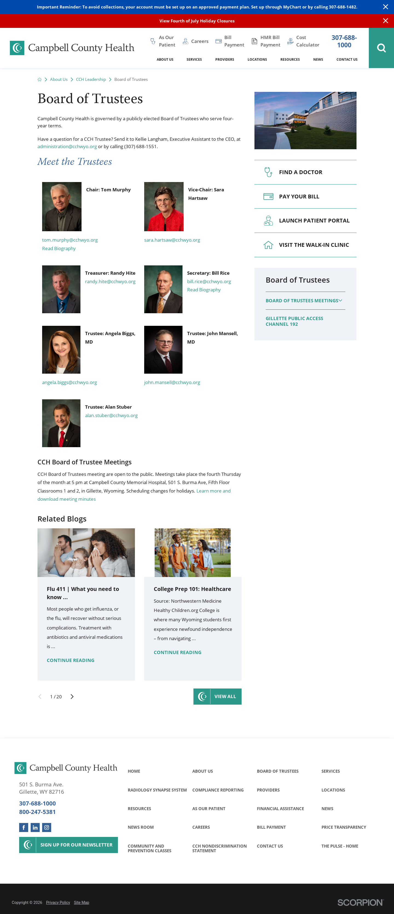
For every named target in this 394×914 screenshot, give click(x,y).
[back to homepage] (39, 79)
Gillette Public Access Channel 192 (294, 321)
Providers (268, 790)
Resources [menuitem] (290, 59)
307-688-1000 (344, 41)
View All (225, 696)
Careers (201, 827)
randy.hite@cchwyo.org (110, 281)
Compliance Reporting (218, 790)
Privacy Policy (58, 902)
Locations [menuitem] (257, 59)
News (327, 808)
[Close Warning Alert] (386, 7)
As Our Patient (208, 808)
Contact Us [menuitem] (347, 59)
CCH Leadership (91, 79)
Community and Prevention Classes (149, 848)
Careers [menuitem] (199, 41)
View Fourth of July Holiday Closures (197, 21)
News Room (141, 827)
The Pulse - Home (339, 846)
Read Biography (59, 248)
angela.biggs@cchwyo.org (69, 382)
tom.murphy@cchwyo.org (70, 240)
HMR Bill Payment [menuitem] (270, 41)
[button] (340, 300)
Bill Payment (271, 827)
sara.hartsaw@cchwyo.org (172, 240)
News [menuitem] (318, 59)
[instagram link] (46, 827)
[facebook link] (23, 827)
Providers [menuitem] (224, 59)
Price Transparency (343, 827)
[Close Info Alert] (386, 21)
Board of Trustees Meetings (302, 300)
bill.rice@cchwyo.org (209, 281)
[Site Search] (381, 48)
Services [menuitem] (194, 59)
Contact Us (270, 846)
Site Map (81, 902)
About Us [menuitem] (165, 59)
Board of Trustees (298, 280)
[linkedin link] (35, 827)
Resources (139, 808)
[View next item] (72, 696)
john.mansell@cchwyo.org (172, 382)
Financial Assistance (280, 808)
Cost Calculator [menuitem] (307, 41)
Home (134, 771)
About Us (59, 79)
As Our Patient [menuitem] (167, 41)
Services (330, 771)
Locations (333, 790)
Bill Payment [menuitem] (234, 41)
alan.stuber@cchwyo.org (111, 415)
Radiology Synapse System (157, 790)
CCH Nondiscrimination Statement (219, 848)
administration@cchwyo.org (67, 146)
